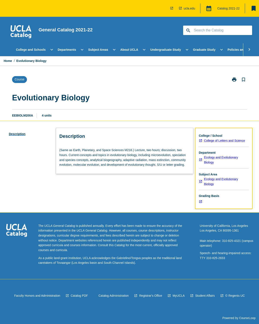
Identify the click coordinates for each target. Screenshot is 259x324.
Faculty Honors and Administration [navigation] (37, 295)
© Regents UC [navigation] (235, 295)
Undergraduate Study (165, 49)
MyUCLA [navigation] (179, 295)
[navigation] (172, 8)
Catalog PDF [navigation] (79, 295)
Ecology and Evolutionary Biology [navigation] (221, 160)
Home (8, 61)
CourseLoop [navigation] (247, 318)
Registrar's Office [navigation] (150, 295)
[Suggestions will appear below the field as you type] (218, 30)
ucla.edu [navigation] (189, 8)
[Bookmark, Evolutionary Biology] (243, 79)
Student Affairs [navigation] (205, 295)
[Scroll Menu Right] (249, 49)
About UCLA (129, 49)
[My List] (253, 8)
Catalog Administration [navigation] (113, 295)
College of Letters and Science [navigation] (224, 140)
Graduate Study (204, 49)
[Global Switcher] (209, 8)
